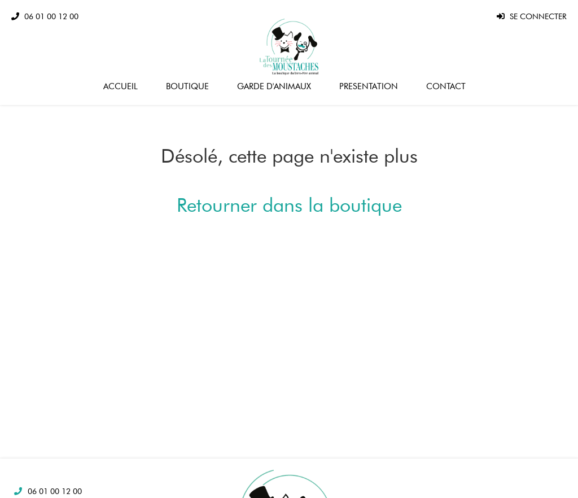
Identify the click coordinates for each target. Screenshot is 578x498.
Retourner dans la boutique (289, 204)
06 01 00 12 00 (55, 491)
